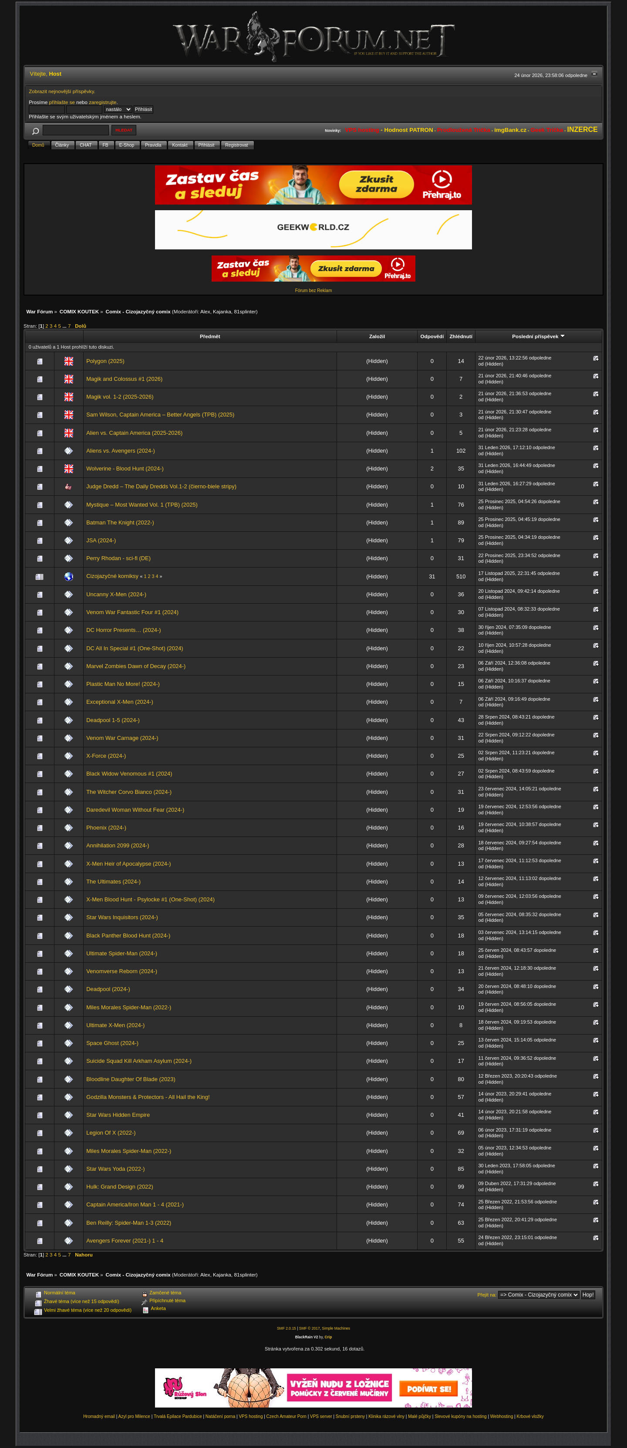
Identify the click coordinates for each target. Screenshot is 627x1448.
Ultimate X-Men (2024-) (115, 1025)
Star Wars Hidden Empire (118, 1115)
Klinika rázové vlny (386, 1416)
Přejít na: (487, 1294)
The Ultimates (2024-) (113, 881)
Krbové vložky (530, 1416)
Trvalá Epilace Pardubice (178, 1416)
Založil (377, 336)
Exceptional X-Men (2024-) (119, 702)
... (65, 326)
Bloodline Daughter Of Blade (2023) (130, 1079)
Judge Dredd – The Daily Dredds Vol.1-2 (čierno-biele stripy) (161, 486)
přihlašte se (62, 102)
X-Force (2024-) (106, 756)
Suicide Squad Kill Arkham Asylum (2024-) (139, 1061)
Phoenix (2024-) (106, 827)
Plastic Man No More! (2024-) (123, 684)
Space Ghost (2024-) (112, 1043)
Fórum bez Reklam (313, 290)
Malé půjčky (419, 1416)
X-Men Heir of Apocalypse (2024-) (128, 863)
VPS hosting (251, 1416)
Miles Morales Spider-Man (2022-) (128, 1007)
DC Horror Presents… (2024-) (123, 630)
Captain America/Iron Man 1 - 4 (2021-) (135, 1204)
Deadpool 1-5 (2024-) (113, 720)
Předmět (210, 336)
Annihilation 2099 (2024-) (117, 845)
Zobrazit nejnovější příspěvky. (62, 91)
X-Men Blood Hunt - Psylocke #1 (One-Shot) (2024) (150, 899)
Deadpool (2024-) (108, 989)
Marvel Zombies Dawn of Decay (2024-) (135, 666)
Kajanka (222, 311)
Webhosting (501, 1416)
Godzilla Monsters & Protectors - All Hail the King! (147, 1097)
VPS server (321, 1416)
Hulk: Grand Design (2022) (119, 1186)
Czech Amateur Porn (286, 1416)
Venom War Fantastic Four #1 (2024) (132, 612)
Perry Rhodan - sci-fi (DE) (118, 558)
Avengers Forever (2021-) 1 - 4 (124, 1240)
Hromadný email (99, 1416)
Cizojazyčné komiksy (112, 576)
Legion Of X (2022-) (110, 1132)
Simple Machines (336, 1328)
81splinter (245, 311)
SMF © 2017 (309, 1328)
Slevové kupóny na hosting (461, 1416)
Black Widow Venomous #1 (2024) (129, 773)
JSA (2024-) (101, 540)
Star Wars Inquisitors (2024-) (122, 917)
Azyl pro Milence (134, 1416)
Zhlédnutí (460, 336)
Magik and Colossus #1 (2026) (124, 379)
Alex (205, 311)
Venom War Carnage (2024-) (122, 738)
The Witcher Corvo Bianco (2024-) (129, 792)
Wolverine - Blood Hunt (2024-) (125, 468)
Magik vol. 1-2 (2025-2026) (119, 396)
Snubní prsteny (350, 1416)
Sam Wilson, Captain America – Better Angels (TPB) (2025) (160, 414)
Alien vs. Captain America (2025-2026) (134, 433)
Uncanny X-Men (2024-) (116, 594)
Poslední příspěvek (538, 336)
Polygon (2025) (105, 361)
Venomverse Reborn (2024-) (121, 971)
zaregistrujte (102, 102)
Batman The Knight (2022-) (120, 522)
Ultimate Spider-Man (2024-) (121, 953)
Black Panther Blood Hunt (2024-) (128, 935)
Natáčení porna (220, 1416)
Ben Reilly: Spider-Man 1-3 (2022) (128, 1223)
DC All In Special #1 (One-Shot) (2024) (134, 648)
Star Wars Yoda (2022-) (115, 1169)
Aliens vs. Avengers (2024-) (120, 450)
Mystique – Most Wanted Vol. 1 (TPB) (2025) (142, 504)
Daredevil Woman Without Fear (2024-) (135, 809)
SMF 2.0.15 (286, 1328)
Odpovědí (432, 336)
